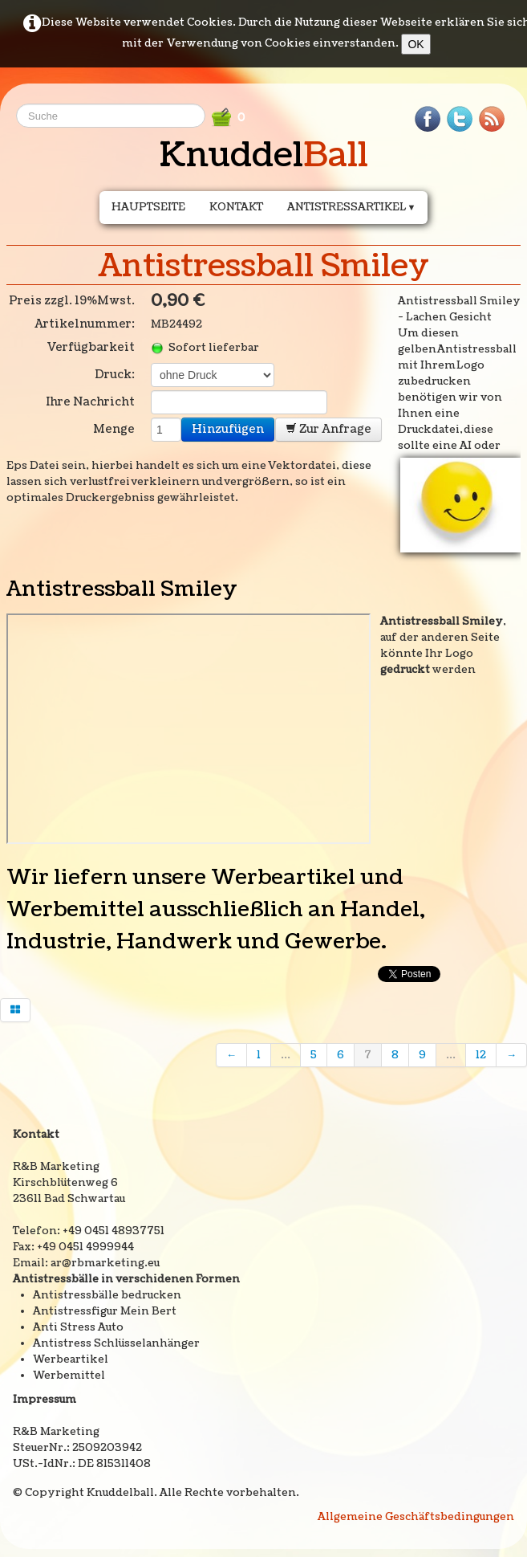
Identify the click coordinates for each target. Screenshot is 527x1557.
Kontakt (236, 207)
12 (481, 1055)
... (285, 1055)
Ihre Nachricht (90, 402)
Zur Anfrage (328, 429)
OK (415, 44)
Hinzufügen (228, 429)
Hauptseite (148, 207)
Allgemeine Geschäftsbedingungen (416, 1517)
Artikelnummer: (84, 324)
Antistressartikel (351, 207)
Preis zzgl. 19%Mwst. (72, 300)
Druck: (115, 374)
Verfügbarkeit (91, 347)
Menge (114, 429)
